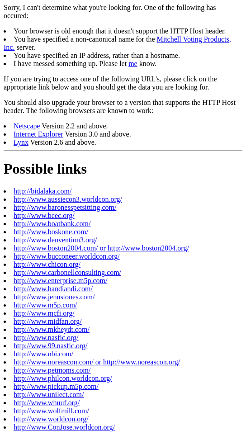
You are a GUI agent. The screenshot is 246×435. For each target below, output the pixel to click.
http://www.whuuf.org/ (47, 403)
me (132, 63)
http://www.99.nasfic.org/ (51, 346)
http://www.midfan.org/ (48, 321)
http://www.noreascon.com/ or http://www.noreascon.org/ (97, 362)
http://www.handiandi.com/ (53, 289)
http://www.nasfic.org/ (46, 337)
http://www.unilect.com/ (49, 394)
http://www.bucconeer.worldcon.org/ (67, 256)
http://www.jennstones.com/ (54, 297)
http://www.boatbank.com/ (52, 223)
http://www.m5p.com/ (45, 305)
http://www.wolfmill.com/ (51, 411)
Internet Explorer (38, 134)
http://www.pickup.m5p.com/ (56, 386)
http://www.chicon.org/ (47, 264)
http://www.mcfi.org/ (44, 313)
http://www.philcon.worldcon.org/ (63, 378)
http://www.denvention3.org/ (55, 240)
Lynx (21, 142)
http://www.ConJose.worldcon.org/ (64, 427)
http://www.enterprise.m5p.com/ (60, 280)
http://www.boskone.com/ (51, 232)
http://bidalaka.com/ (42, 191)
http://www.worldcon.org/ (51, 419)
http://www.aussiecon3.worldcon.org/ (68, 199)
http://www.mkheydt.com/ (52, 329)
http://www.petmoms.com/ (52, 370)
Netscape (27, 126)
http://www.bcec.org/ (44, 215)
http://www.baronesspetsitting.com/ (65, 207)
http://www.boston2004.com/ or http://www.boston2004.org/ (101, 248)
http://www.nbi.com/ (43, 354)
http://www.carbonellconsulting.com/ (67, 272)
